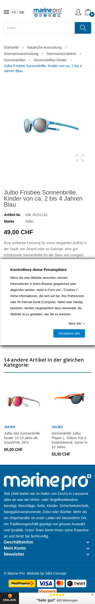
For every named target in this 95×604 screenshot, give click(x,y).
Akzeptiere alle (69, 333)
